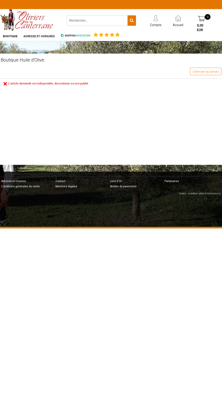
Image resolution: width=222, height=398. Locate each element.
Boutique (10, 36)
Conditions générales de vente (20, 186)
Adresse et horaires (39, 36)
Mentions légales (66, 186)
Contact (60, 181)
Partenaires (171, 181)
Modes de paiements (123, 186)
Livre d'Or (116, 181)
